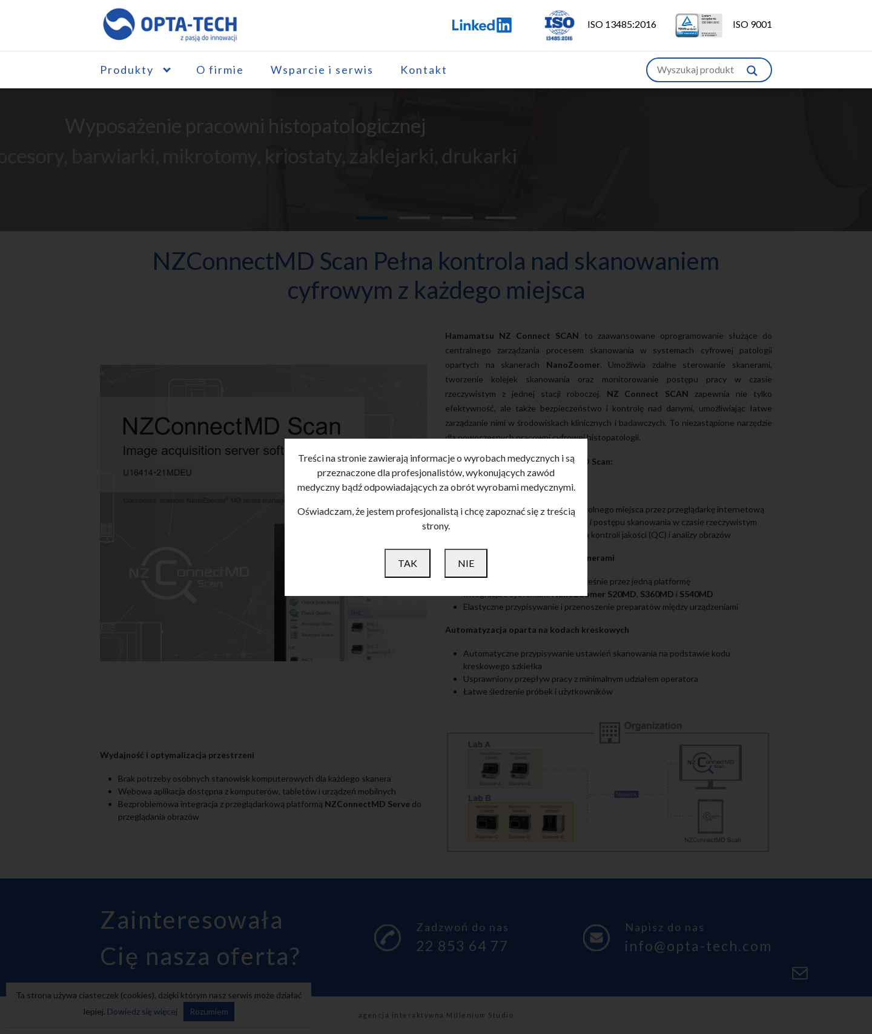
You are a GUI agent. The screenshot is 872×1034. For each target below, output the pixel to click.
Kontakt (424, 69)
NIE (466, 563)
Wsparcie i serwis (322, 69)
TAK (407, 563)
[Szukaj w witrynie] (752, 70)
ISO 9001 (715, 24)
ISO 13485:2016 (591, 24)
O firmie (220, 69)
